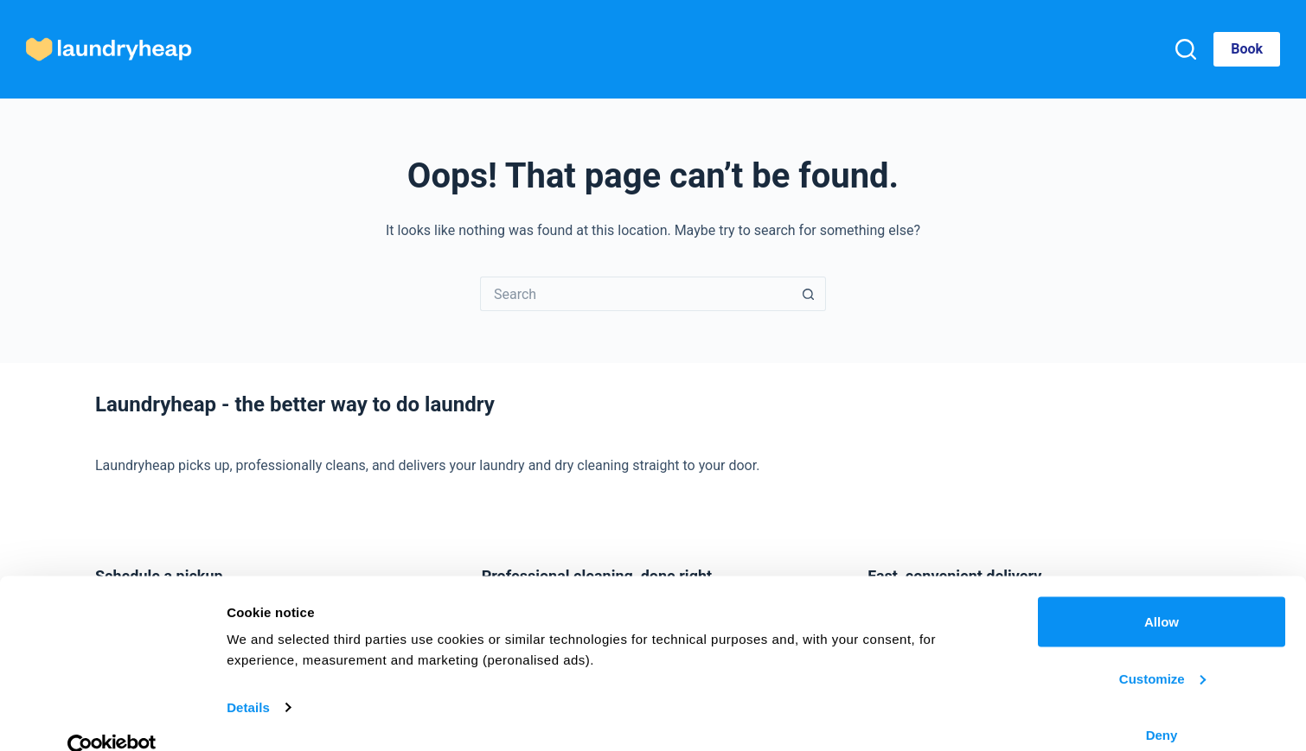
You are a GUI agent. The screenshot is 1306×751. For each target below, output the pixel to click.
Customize (1162, 648)
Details (248, 677)
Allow (1161, 591)
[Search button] (808, 294)
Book (1247, 49)
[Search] (1185, 49)
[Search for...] (635, 294)
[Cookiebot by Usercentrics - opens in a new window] (112, 717)
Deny (1162, 704)
